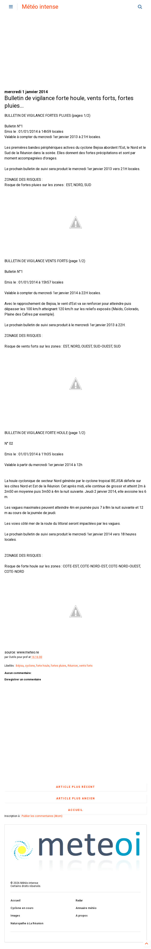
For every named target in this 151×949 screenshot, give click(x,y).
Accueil (75, 810)
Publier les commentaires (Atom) (42, 816)
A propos (82, 915)
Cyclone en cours (21, 908)
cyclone (30, 665)
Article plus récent (75, 786)
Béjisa (20, 665)
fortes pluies (58, 665)
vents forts (86, 665)
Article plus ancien (75, 798)
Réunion (73, 665)
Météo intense (40, 6)
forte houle (43, 665)
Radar (79, 900)
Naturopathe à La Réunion (26, 923)
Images (15, 915)
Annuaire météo (86, 908)
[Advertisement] (75, 51)
